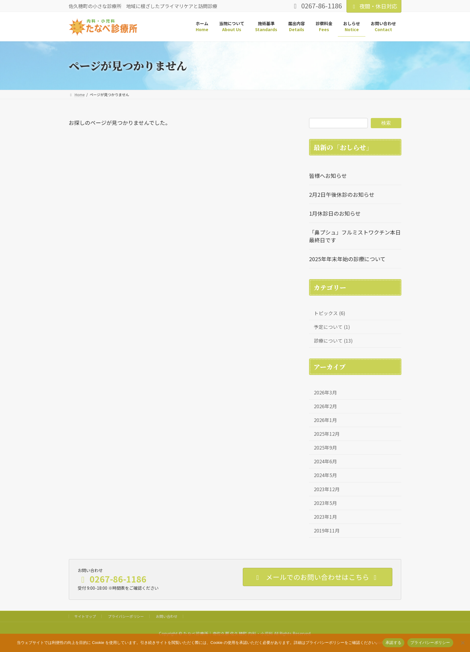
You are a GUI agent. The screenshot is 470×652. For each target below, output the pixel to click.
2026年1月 (325, 420)
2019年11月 (327, 530)
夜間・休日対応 (374, 6)
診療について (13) (333, 340)
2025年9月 (325, 447)
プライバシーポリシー (126, 616)
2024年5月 (325, 475)
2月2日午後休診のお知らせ (341, 194)
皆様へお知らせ (328, 175)
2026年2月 (325, 406)
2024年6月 (325, 461)
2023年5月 (325, 502)
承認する (393, 642)
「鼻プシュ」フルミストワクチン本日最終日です (355, 236)
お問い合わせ (166, 616)
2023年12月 (327, 488)
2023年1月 (325, 516)
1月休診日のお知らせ (335, 213)
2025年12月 (327, 433)
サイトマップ (85, 616)
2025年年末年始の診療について (347, 259)
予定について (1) (332, 326)
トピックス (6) (329, 313)
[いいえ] (463, 643)
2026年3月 (325, 392)
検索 (386, 122)
